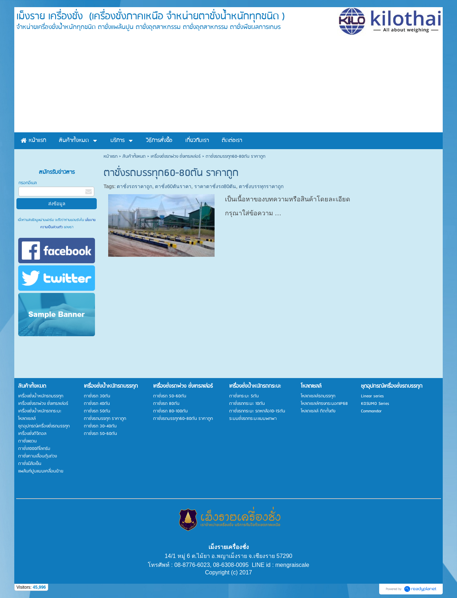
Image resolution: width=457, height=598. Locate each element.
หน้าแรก (110, 156)
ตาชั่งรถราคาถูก (134, 186)
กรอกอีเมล (28, 183)
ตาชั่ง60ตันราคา (173, 186)
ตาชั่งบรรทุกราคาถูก (261, 186)
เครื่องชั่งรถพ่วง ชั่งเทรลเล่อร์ (176, 156)
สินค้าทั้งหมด (134, 156)
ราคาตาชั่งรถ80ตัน (215, 186)
